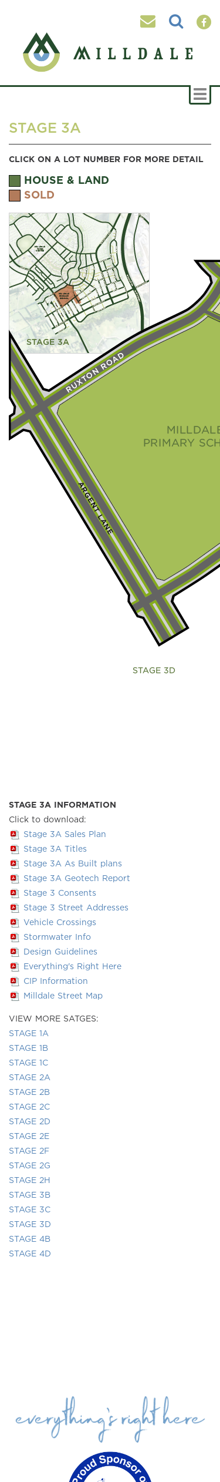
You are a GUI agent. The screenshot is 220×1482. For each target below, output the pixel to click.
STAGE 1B (28, 1047)
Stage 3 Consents (59, 892)
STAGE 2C (29, 1106)
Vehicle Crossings (59, 922)
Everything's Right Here (72, 966)
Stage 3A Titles (55, 848)
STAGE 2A (29, 1077)
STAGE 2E (29, 1135)
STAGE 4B (29, 1238)
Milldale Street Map (63, 995)
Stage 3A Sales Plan (64, 833)
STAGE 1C (28, 1062)
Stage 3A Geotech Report (76, 877)
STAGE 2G (29, 1165)
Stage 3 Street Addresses (75, 907)
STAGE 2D (29, 1121)
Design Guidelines (60, 951)
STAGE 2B (29, 1091)
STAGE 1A (29, 1033)
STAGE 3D (30, 1223)
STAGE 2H (29, 1179)
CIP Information (55, 980)
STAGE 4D (30, 1253)
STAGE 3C (29, 1209)
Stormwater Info (57, 936)
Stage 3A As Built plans (72, 863)
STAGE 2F (29, 1150)
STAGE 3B (29, 1194)
